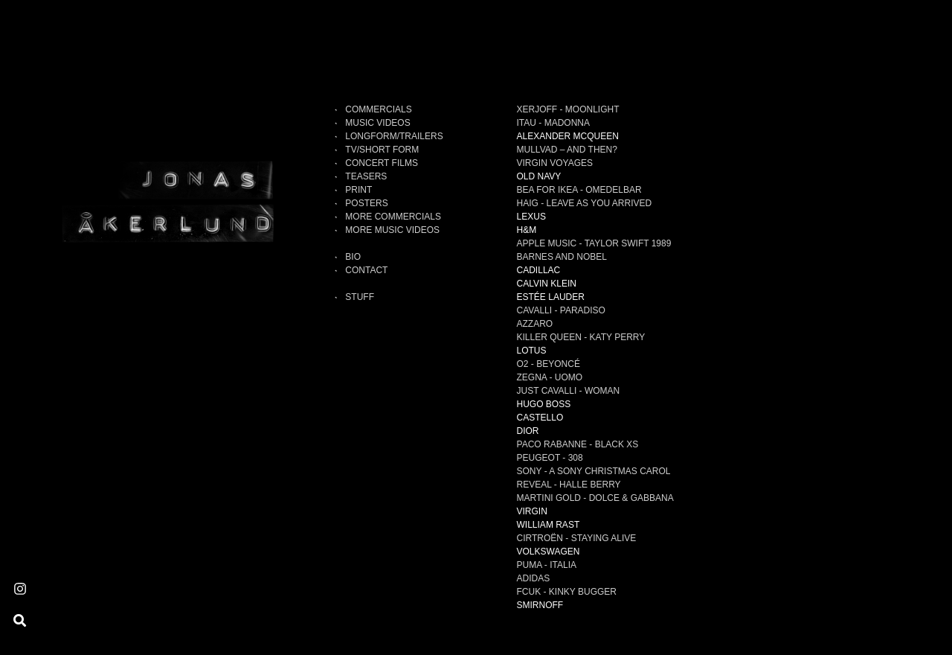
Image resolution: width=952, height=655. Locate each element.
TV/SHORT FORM (382, 149)
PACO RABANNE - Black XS (578, 444)
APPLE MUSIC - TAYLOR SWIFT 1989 (594, 243)
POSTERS (366, 203)
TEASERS (366, 176)
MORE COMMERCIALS (393, 216)
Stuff (359, 297)
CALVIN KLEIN (546, 283)
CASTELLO (540, 417)
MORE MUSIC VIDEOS (392, 230)
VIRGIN (532, 511)
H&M (527, 230)
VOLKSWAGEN (548, 551)
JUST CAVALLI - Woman (568, 391)
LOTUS (532, 350)
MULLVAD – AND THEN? (567, 149)
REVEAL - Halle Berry (569, 484)
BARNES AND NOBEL (562, 257)
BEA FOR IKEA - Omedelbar (579, 190)
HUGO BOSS (544, 404)
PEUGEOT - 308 (550, 458)
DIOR (528, 431)
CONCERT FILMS (381, 163)
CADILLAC (539, 270)
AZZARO (535, 324)
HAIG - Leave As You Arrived (584, 203)
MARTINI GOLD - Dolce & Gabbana (595, 498)
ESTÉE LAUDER (551, 297)
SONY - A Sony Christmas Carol (594, 471)
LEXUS (531, 216)
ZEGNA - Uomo (550, 377)
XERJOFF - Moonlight (568, 109)
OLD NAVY (539, 176)
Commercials (378, 109)
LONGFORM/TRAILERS (394, 136)
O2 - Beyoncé (548, 364)
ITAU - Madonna (553, 123)
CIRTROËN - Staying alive (577, 538)
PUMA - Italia (546, 565)
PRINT (358, 190)
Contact (366, 270)
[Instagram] (20, 589)
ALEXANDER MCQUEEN (568, 136)
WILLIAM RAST (548, 525)
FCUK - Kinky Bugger (567, 592)
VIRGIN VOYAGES (555, 163)
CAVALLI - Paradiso (561, 310)
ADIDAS (533, 578)
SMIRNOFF (540, 605)
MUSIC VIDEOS (377, 123)
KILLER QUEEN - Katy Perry (581, 337)
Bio (353, 257)
